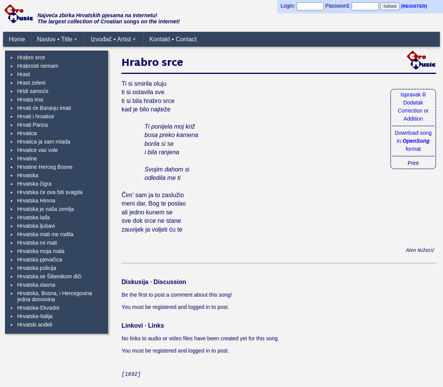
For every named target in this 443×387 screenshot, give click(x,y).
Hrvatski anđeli (34, 325)
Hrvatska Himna (36, 201)
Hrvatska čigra (34, 184)
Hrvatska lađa (33, 217)
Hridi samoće (33, 91)
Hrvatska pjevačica (39, 259)
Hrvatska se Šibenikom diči (49, 276)
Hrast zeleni (31, 83)
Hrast (23, 74)
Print (413, 163)
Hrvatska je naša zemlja (45, 209)
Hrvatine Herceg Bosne (45, 167)
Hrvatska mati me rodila (45, 234)
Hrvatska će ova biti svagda (50, 192)
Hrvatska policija (36, 268)
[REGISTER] (414, 5)
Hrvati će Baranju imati (44, 108)
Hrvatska (27, 175)
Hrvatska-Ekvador (38, 308)
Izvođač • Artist (113, 39)
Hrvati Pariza (32, 125)
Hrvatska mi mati (37, 243)
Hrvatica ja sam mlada (43, 142)
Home (17, 39)
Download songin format (413, 141)
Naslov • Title (57, 39)
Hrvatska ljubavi (36, 226)
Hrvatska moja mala (41, 251)
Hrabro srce (31, 57)
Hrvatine (27, 158)
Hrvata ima (30, 99)
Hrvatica (27, 133)
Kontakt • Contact (173, 39)
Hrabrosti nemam (37, 66)
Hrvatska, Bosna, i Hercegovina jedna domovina (54, 296)
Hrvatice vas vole (37, 150)
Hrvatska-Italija (35, 316)
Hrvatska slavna (36, 285)
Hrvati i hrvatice (35, 116)
